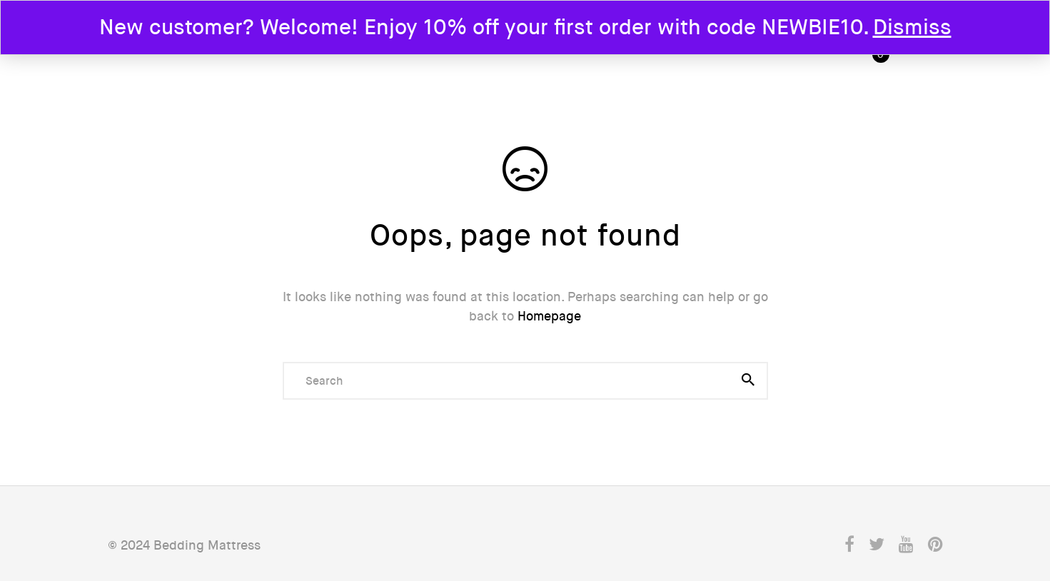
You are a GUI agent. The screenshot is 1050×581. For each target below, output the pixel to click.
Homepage (549, 316)
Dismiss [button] (912, 27)
